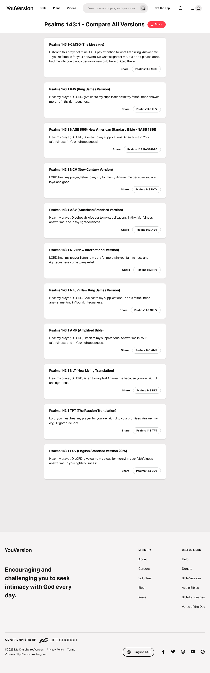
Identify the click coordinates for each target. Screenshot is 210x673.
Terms (71, 649)
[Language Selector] (180, 8)
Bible (43, 8)
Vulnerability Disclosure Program (25, 654)
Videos (71, 8)
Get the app (162, 8)
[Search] (110, 8)
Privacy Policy (55, 649)
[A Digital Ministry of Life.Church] (105, 638)
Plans (56, 8)
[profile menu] (195, 8)
